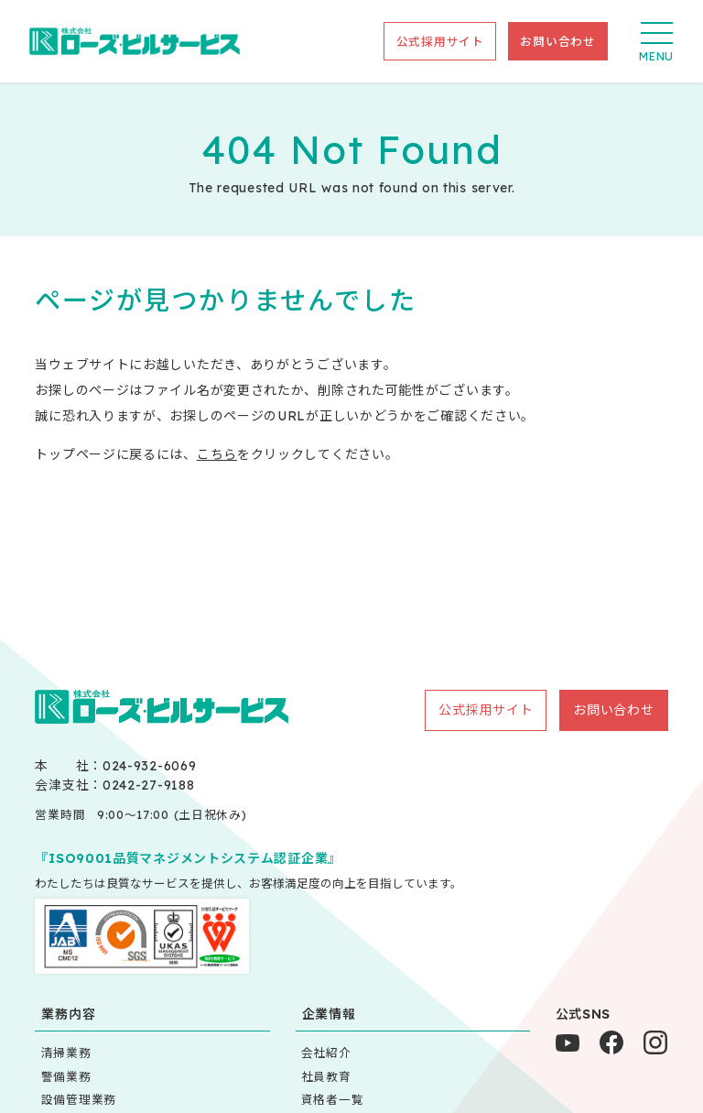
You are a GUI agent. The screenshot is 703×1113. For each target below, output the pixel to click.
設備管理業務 (78, 1099)
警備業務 (66, 1076)
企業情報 (329, 1014)
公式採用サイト (440, 41)
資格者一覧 (332, 1099)
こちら (217, 454)
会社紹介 (326, 1052)
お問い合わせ (557, 41)
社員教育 (326, 1076)
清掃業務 (66, 1052)
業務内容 (68, 1014)
